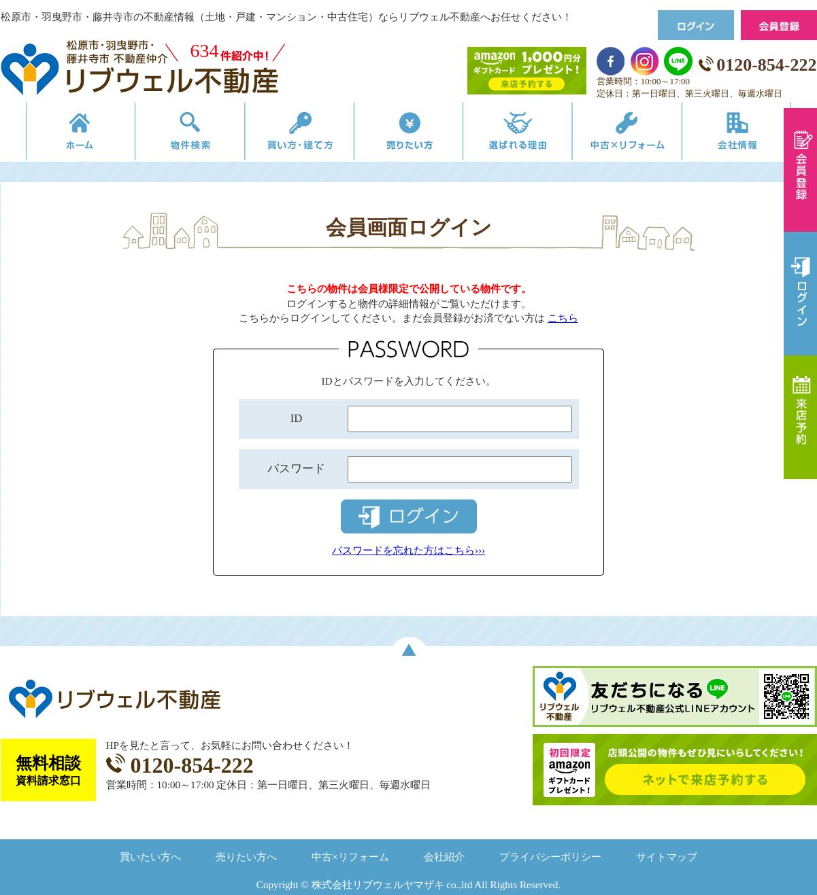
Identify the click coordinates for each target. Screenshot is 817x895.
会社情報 (758, 134)
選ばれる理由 (525, 134)
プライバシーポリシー (550, 856)
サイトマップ (666, 856)
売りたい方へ (246, 856)
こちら (563, 317)
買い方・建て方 (292, 134)
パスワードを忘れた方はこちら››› (408, 550)
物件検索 (175, 134)
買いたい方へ (150, 856)
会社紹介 (444, 856)
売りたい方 (408, 134)
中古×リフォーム (642, 134)
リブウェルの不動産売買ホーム (59, 134)
